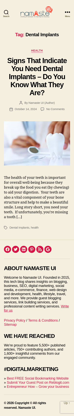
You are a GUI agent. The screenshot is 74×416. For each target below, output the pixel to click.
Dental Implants (19, 227)
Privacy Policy (14, 320)
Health (37, 50)
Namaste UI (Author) (42, 102)
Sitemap (10, 324)
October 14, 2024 (26, 109)
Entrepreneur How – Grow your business (38, 387)
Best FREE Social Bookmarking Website (37, 378)
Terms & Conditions (43, 320)
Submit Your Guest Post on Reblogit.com (38, 382)
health (34, 227)
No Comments (55, 109)
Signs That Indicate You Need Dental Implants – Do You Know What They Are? (37, 77)
